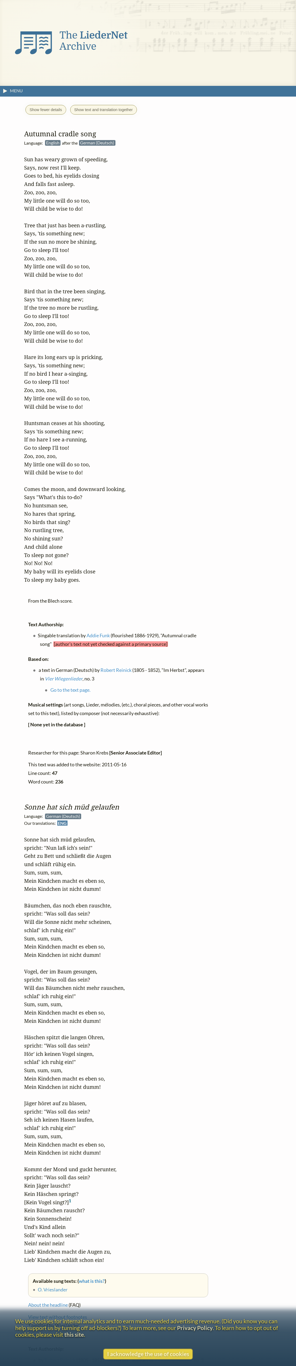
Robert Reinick (116, 670)
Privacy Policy (195, 1327)
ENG (62, 822)
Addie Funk (98, 635)
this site (74, 1334)
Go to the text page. (70, 690)
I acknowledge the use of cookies (148, 1353)
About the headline (48, 1305)
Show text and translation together (103, 110)
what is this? (92, 1281)
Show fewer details (45, 110)
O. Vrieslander (53, 1289)
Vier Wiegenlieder (64, 678)
